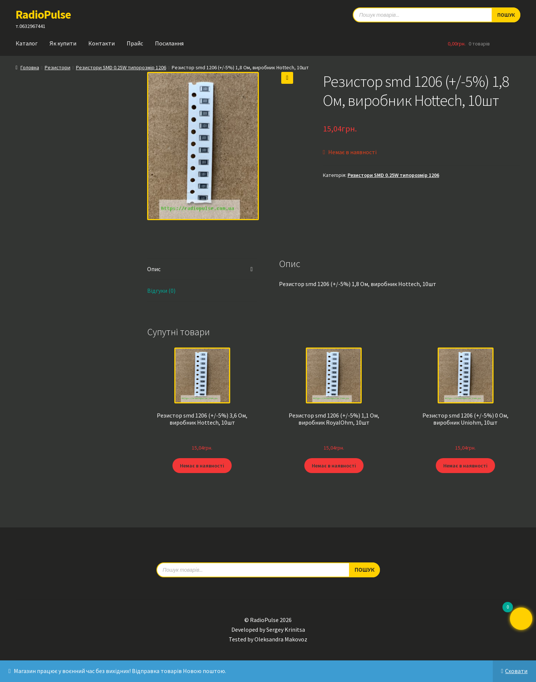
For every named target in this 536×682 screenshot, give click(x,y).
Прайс (135, 43)
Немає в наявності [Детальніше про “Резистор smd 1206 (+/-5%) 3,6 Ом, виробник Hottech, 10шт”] (202, 465)
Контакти (101, 43)
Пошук (364, 569)
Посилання (169, 43)
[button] (287, 78)
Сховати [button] (516, 671)
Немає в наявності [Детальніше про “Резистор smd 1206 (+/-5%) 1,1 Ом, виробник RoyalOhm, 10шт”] (334, 465)
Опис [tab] (154, 269)
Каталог (27, 43)
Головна (29, 67)
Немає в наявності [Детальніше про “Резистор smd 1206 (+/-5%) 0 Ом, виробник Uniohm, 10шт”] (465, 465)
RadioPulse (43, 14)
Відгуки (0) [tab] (161, 290)
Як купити (63, 43)
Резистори (57, 67)
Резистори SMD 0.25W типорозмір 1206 (121, 67)
